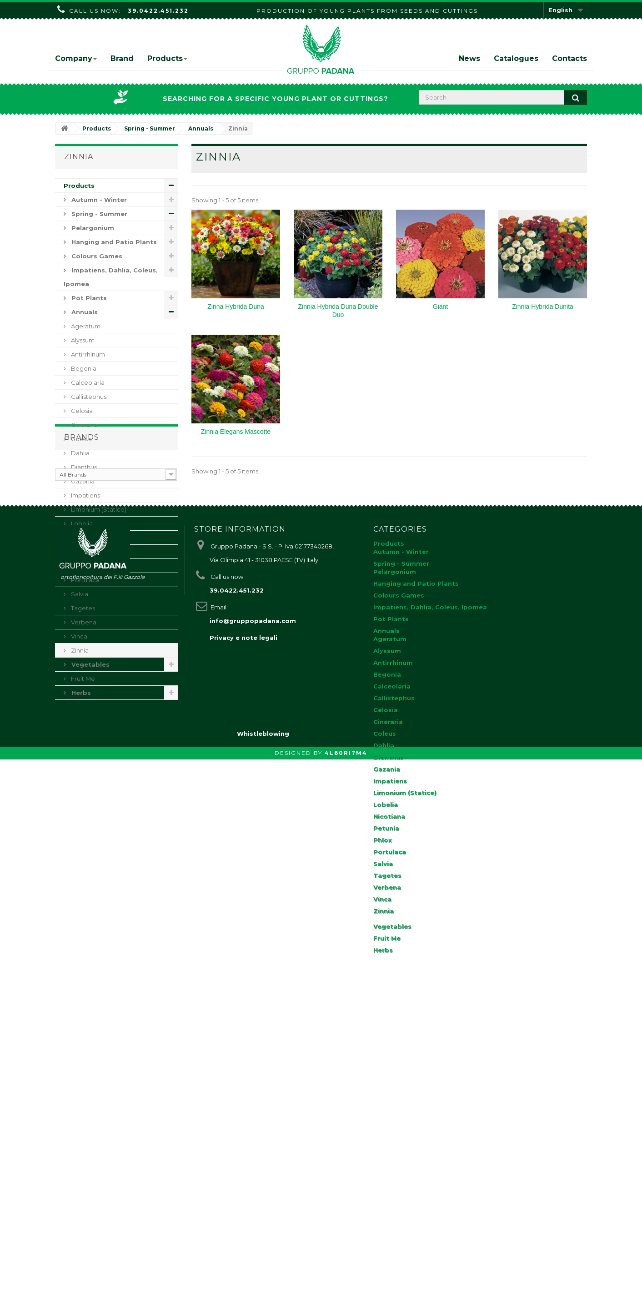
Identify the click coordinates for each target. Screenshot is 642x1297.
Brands (81, 726)
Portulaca (85, 579)
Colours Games (96, 256)
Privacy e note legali (243, 935)
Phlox (78, 565)
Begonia (83, 368)
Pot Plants (88, 298)
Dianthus (83, 467)
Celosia (81, 410)
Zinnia (79, 650)
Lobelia (81, 523)
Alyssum (82, 340)
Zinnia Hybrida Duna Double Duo (338, 310)
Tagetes (82, 608)
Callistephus (88, 396)
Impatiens (85, 495)
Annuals (84, 312)
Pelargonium (92, 227)
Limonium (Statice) (98, 509)
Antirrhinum (87, 354)
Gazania (82, 481)
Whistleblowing (263, 1271)
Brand (122, 58)
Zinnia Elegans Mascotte (236, 431)
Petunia (82, 551)
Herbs (80, 692)
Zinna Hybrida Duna (235, 306)
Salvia (79, 594)
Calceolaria (87, 382)
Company (76, 58)
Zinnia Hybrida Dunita (542, 306)
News (469, 58)
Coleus (80, 438)
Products (167, 58)
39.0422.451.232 (158, 10)
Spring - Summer (98, 213)
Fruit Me (82, 678)
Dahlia (80, 453)
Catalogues (516, 58)
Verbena (83, 622)
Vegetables (90, 664)
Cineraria (83, 424)
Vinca (78, 636)
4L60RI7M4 (346, 1290)
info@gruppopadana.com (253, 918)
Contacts (569, 58)
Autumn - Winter (98, 199)
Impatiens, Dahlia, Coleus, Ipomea (111, 276)
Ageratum (85, 326)
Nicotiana (84, 537)
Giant (440, 306)
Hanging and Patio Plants (113, 242)
